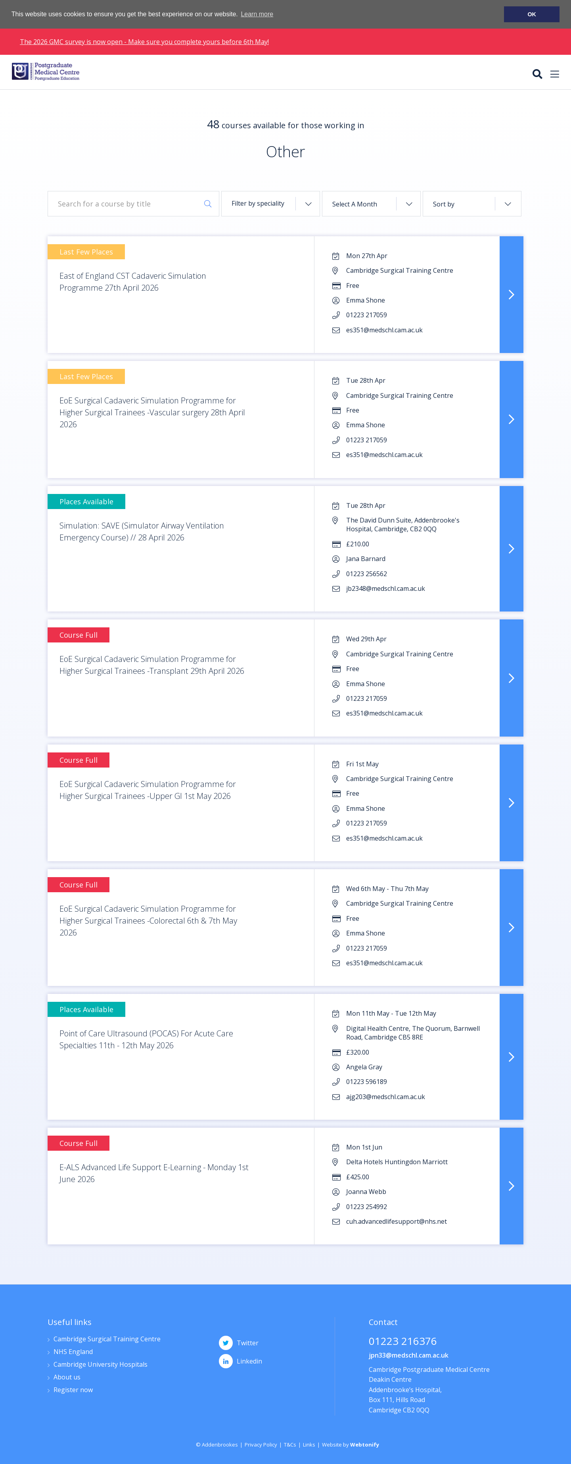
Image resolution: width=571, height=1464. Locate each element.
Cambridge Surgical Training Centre (107, 1339)
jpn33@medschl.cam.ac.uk (408, 1355)
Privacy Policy (261, 1444)
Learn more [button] (257, 14)
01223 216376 (403, 1342)
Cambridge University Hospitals (101, 1365)
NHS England (73, 1352)
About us (67, 1377)
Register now (73, 1390)
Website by (350, 1444)
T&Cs (290, 1444)
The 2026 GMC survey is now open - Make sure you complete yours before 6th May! (144, 41)
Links (309, 1444)
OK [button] (531, 14)
